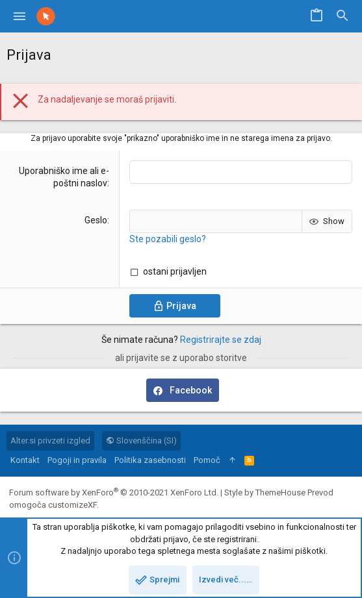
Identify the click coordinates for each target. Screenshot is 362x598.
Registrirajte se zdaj (220, 339)
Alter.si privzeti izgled (50, 440)
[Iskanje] (343, 16)
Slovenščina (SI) (141, 440)
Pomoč (207, 460)
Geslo (95, 220)
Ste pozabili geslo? (167, 239)
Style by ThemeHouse (264, 492)
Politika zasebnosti (150, 460)
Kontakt (25, 460)
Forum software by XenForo (113, 492)
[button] (19, 16)
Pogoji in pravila (77, 460)
